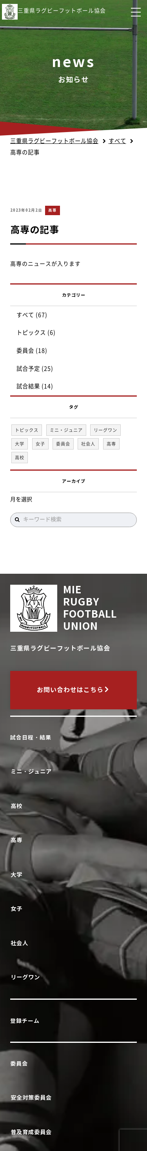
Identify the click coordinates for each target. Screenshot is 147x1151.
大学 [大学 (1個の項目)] (19, 444)
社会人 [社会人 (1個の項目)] (88, 444)
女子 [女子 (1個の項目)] (40, 444)
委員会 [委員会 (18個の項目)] (63, 444)
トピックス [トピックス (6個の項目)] (26, 430)
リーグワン (26, 977)
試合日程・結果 (30, 737)
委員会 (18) (31, 350)
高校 (17, 806)
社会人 (20, 943)
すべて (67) (31, 315)
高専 (52, 210)
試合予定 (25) (34, 369)
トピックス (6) (36, 332)
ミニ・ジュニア (32, 771)
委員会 (19, 1063)
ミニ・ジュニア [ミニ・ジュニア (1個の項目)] (66, 430)
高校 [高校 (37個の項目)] (19, 457)
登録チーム (25, 1020)
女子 (17, 908)
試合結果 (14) (34, 386)
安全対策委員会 (32, 1097)
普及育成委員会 (32, 1132)
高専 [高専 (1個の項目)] (111, 444)
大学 (17, 874)
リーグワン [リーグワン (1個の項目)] (105, 430)
